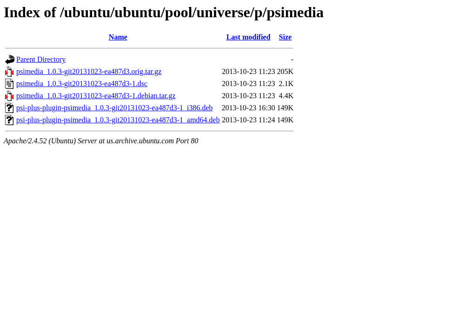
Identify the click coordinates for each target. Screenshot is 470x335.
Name (118, 37)
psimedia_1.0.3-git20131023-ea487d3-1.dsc (81, 83)
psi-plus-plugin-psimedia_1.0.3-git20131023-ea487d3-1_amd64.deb (118, 120)
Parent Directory (41, 59)
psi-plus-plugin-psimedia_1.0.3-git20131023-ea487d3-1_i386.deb (114, 108)
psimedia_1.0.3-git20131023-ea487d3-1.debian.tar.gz (96, 96)
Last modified (248, 37)
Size (285, 37)
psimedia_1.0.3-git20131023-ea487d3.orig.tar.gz (88, 71)
